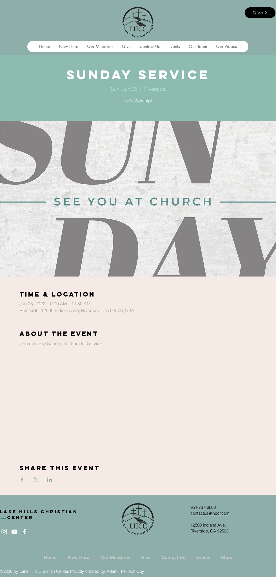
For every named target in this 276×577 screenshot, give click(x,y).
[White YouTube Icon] (14, 531)
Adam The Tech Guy (125, 571)
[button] (68, 46)
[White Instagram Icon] (4, 531)
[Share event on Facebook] (22, 479)
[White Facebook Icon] (24, 531)
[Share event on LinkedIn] (49, 479)
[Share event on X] (36, 479)
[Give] (260, 12)
